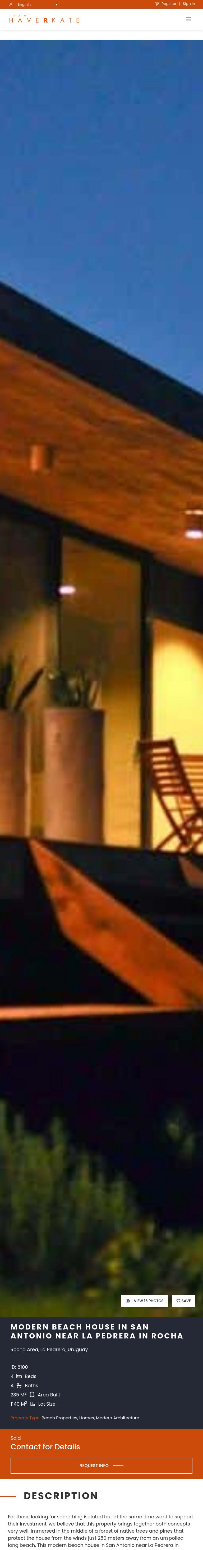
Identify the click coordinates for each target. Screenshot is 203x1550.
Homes (86, 1427)
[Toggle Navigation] (188, 19)
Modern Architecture (117, 1427)
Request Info (94, 1475)
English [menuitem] (24, 4)
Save (183, 1310)
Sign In (189, 3)
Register (165, 3)
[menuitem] (37, 4)
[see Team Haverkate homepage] (44, 19)
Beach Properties (59, 1427)
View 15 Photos (145, 1310)
